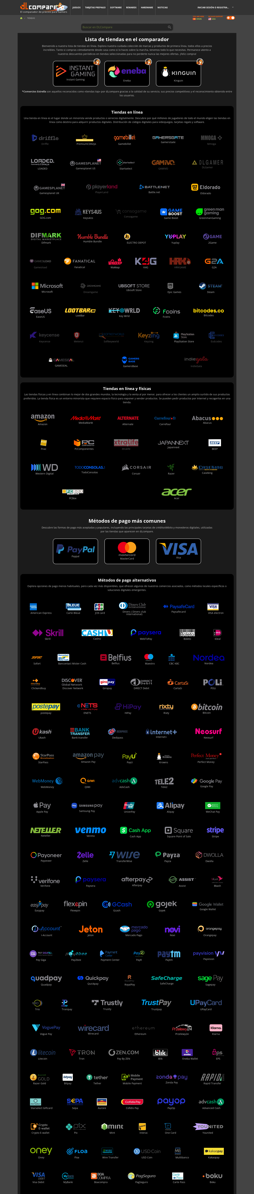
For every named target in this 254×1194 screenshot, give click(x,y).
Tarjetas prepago (95, 7)
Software (116, 7)
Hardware (147, 7)
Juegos (76, 7)
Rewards (131, 7)
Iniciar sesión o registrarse (214, 7)
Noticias (163, 7)
